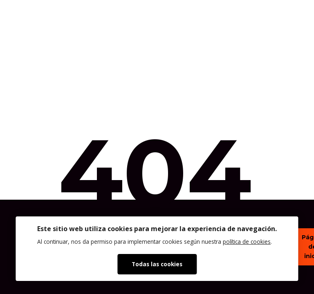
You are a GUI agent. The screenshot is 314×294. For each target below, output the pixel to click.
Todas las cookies (157, 264)
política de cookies (247, 241)
